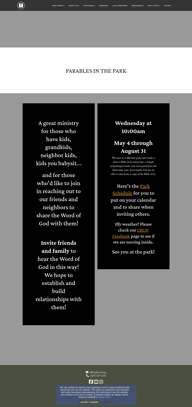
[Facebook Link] (91, 382)
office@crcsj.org (97, 372)
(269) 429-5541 (98, 376)
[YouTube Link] (96, 382)
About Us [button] (73, 6)
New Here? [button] (58, 6)
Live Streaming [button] (119, 6)
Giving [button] (167, 6)
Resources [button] (138, 6)
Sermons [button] (103, 6)
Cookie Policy (104, 397)
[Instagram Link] (101, 382)
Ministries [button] (89, 6)
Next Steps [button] (154, 6)
